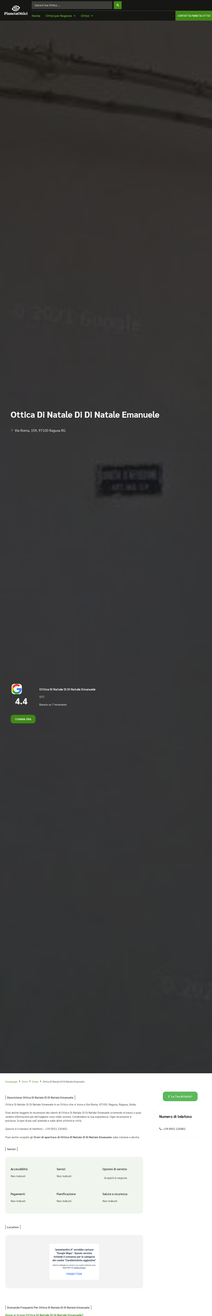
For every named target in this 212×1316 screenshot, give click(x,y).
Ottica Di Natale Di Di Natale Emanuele (67, 689)
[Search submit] (118, 5)
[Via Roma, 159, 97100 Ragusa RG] (74, 1261)
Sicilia (35, 1081)
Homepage (11, 1081)
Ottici (25, 1081)
